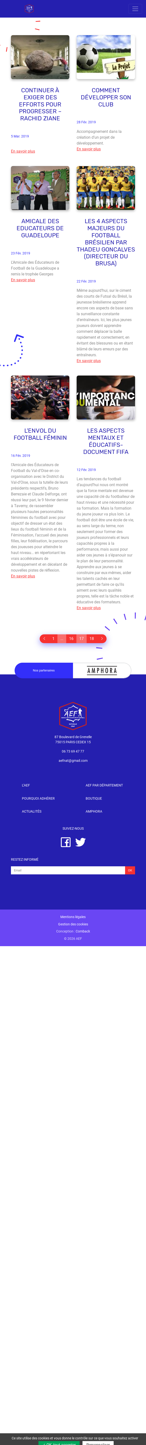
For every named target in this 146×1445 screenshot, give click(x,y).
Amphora (94, 811)
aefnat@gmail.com (73, 761)
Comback (83, 931)
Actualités (31, 811)
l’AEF (26, 785)
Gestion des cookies (73, 924)
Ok (130, 870)
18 (92, 638)
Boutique (94, 798)
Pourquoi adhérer (38, 798)
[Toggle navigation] (135, 9)
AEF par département (104, 785)
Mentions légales (73, 917)
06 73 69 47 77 (73, 751)
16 (71, 638)
